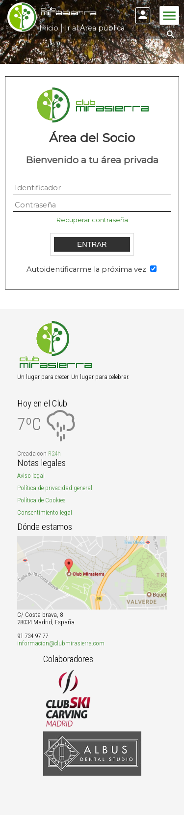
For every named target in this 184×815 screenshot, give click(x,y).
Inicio (48, 28)
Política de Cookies (41, 500)
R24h (54, 453)
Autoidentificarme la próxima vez (87, 269)
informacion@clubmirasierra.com (61, 643)
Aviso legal (31, 475)
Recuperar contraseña (92, 220)
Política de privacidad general (54, 488)
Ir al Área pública (95, 28)
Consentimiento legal (44, 512)
